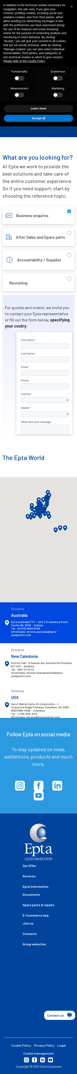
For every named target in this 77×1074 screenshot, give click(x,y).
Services (29, 876)
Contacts (30, 934)
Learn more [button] (38, 100)
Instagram (26, 1059)
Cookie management (38, 1053)
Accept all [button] (38, 109)
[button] (65, 528)
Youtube (50, 1059)
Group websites (34, 944)
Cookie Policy (21, 1045)
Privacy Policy (44, 1045)
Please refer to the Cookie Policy (24, 52)
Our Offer (29, 866)
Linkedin (42, 1059)
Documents (31, 894)
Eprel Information (35, 886)
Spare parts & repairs (38, 905)
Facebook (34, 1059)
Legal (61, 1045)
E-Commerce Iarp (36, 915)
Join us (28, 923)
